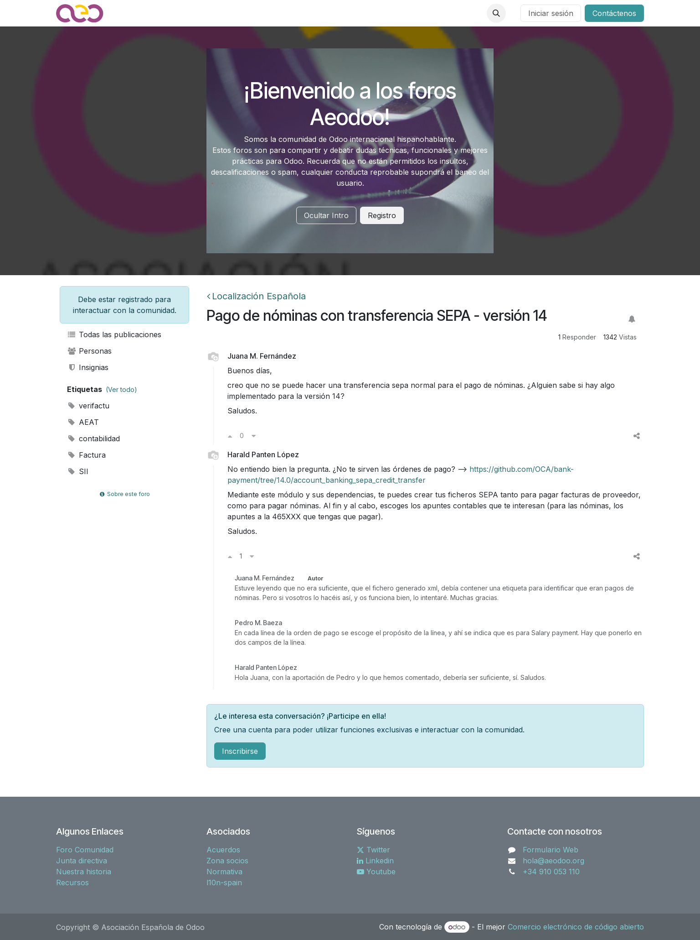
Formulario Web (550, 849)
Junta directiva (81, 860)
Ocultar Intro (326, 215)
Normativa (224, 871)
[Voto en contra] (253, 436)
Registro (382, 215)
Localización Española (256, 296)
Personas (89, 350)
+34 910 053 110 (551, 871)
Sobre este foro (124, 494)
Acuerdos (223, 849)
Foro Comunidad (84, 849)
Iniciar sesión (550, 13)
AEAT (83, 422)
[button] (496, 13)
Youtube (376, 871)
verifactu (88, 405)
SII (77, 471)
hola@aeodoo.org (553, 860)
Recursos (72, 882)
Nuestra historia (83, 871)
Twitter (373, 849)
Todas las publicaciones (114, 334)
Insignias (87, 367)
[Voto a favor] (230, 436)
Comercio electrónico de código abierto (576, 926)
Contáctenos (614, 13)
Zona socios (227, 860)
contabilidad (93, 438)
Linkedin (375, 860)
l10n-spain (224, 882)
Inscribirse (240, 751)
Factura (86, 455)
